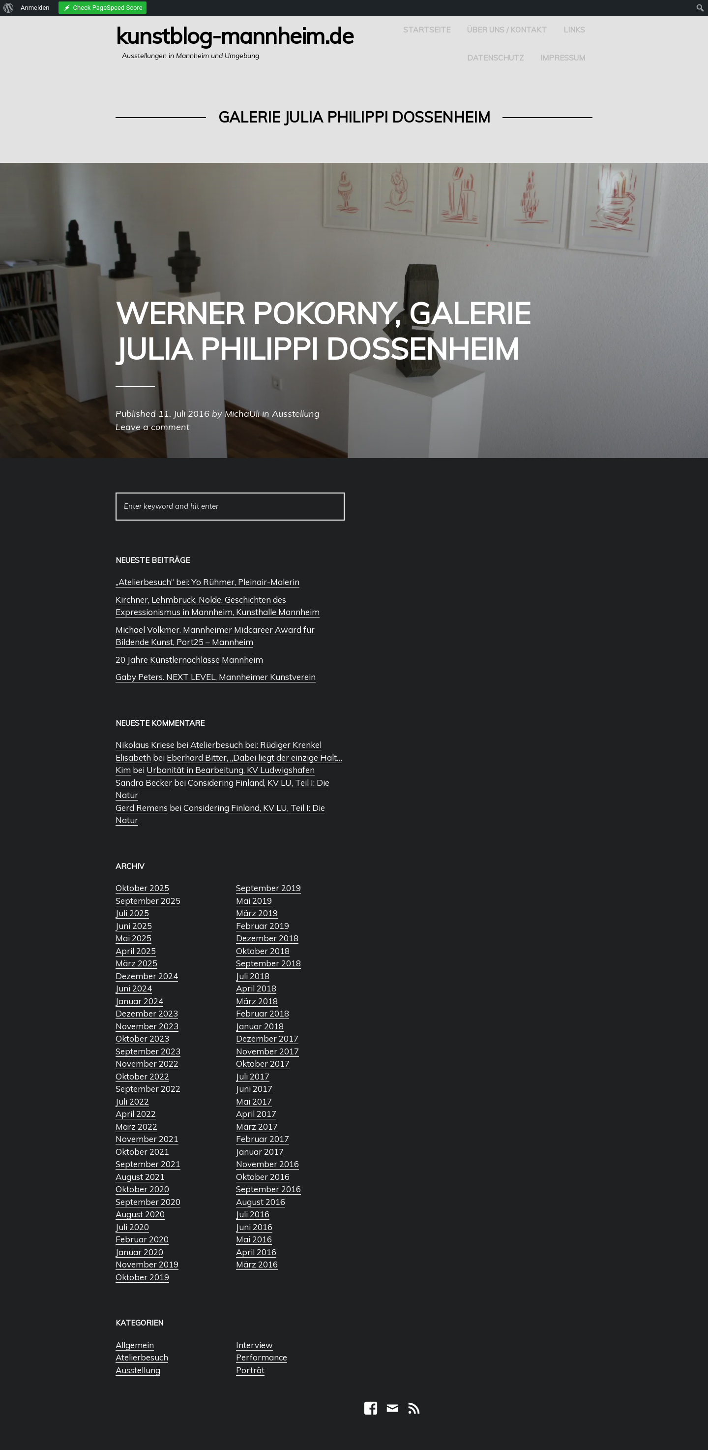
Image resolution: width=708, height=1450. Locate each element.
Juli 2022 (132, 1101)
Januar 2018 (260, 1026)
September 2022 (148, 1088)
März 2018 (257, 1001)
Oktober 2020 (142, 1189)
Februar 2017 (262, 1139)
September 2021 (148, 1164)
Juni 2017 (254, 1088)
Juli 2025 (132, 913)
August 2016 (260, 1202)
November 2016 (267, 1164)
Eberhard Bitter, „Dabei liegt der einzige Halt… (254, 757)
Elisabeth (133, 757)
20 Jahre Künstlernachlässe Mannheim (189, 659)
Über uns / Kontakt (507, 29)
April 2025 (136, 951)
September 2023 (148, 1051)
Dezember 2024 (147, 976)
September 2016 (268, 1189)
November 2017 (267, 1051)
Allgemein (135, 1345)
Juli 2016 (252, 1214)
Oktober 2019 (142, 1277)
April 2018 (256, 988)
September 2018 (268, 963)
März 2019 (257, 913)
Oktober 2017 (263, 1063)
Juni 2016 (254, 1227)
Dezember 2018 (267, 938)
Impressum (562, 57)
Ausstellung (138, 1370)
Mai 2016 (254, 1239)
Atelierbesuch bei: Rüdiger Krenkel (256, 745)
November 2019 (147, 1264)
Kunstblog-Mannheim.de (235, 35)
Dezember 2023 (147, 1013)
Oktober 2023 (142, 1038)
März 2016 (257, 1264)
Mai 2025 (133, 938)
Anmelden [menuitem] (35, 7)
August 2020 (140, 1214)
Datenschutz (495, 57)
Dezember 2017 (267, 1038)
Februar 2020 (142, 1239)
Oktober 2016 (263, 1177)
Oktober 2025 (142, 888)
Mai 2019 (254, 900)
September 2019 (268, 888)
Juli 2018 (252, 976)
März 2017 (257, 1126)
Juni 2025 (134, 926)
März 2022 (136, 1126)
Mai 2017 (254, 1101)
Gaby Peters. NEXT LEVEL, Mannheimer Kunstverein (216, 677)
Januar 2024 (139, 1001)
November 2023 (147, 1026)
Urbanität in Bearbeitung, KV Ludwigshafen (231, 770)
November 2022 (147, 1063)
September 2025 (148, 900)
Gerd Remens (142, 807)
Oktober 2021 (142, 1151)
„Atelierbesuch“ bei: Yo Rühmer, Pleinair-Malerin (207, 582)
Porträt (250, 1370)
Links (574, 29)
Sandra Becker (144, 782)
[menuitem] (8, 8)
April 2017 (256, 1114)
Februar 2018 (262, 1013)
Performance (261, 1357)
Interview (254, 1345)
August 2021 (140, 1177)
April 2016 (256, 1252)
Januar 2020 (139, 1252)
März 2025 (136, 963)
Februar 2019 (262, 926)
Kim (123, 770)
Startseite (426, 29)
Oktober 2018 (263, 951)
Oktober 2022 (142, 1076)
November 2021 (147, 1139)
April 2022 (136, 1114)
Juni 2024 (134, 988)
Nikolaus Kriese (145, 745)
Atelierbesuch (142, 1357)
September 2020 (148, 1202)
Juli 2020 (132, 1227)
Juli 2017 (252, 1076)
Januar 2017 (260, 1151)
